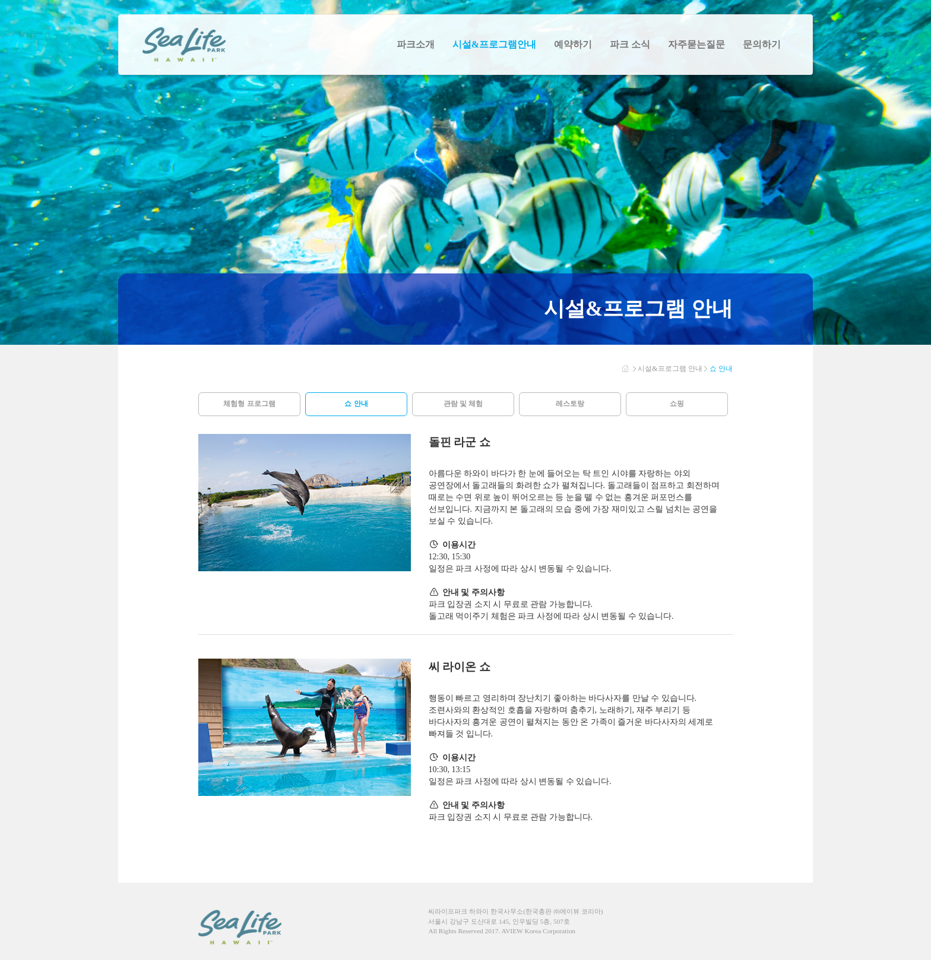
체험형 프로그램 (249, 403)
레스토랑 (570, 403)
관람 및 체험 (463, 403)
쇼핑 (677, 403)
